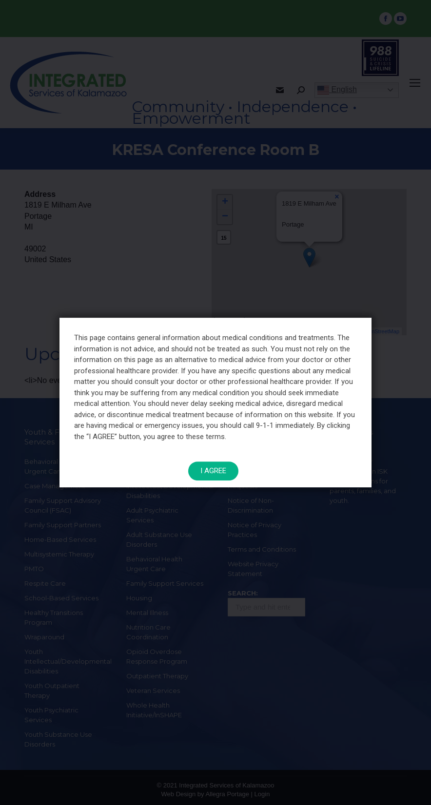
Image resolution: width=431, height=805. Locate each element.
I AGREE (213, 467)
